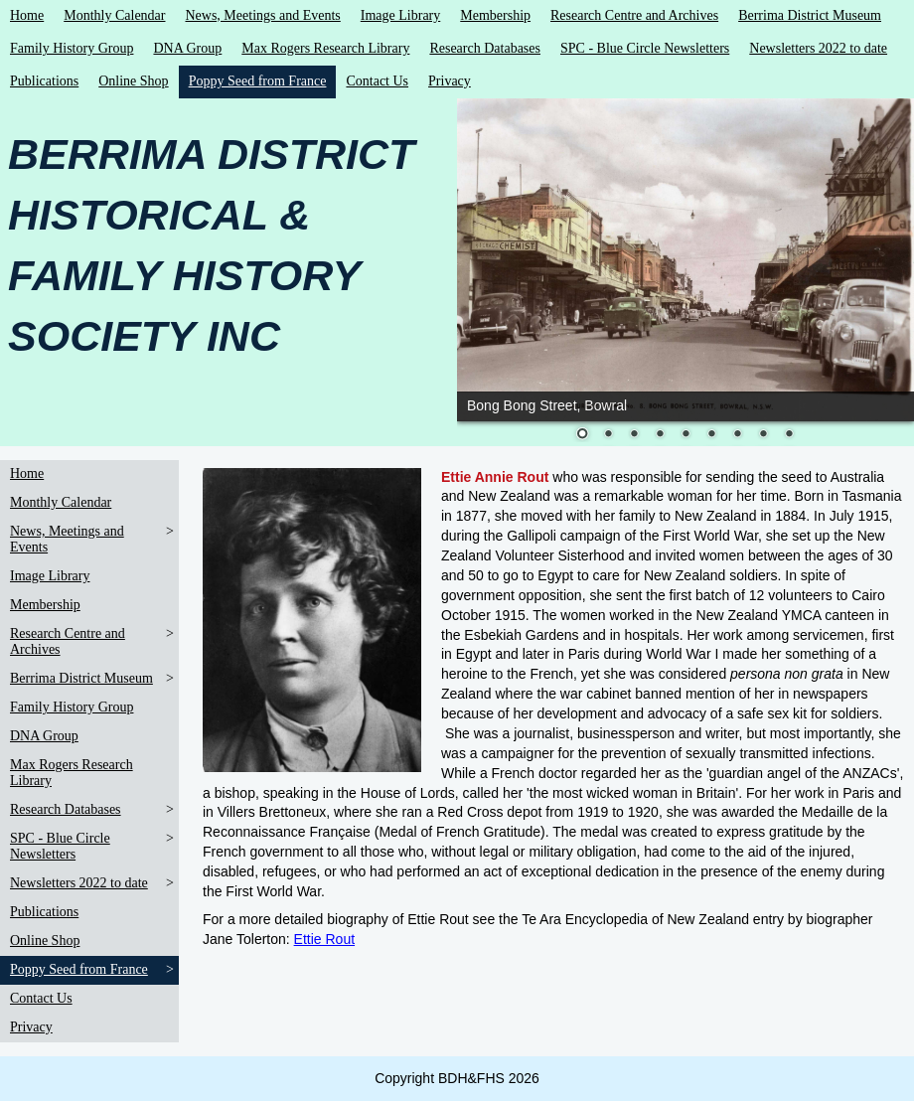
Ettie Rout (324, 939)
